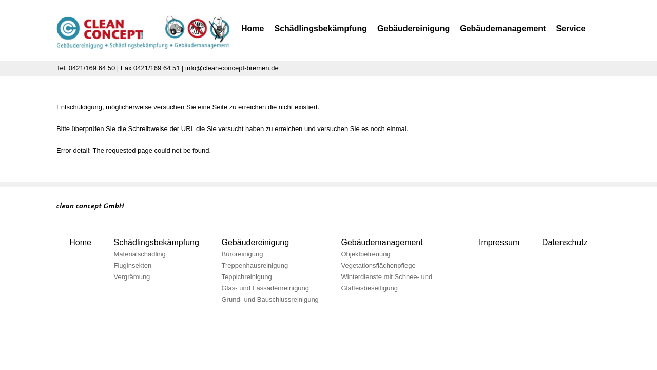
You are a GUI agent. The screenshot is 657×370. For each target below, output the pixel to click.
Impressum (499, 242)
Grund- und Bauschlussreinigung (270, 299)
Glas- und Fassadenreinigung (266, 288)
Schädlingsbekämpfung (320, 28)
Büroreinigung (242, 254)
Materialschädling (140, 254)
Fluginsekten (133, 265)
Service (570, 28)
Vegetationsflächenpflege (378, 265)
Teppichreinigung (247, 277)
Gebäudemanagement (503, 28)
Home (252, 28)
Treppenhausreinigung (255, 265)
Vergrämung (132, 277)
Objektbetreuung (365, 254)
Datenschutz (565, 242)
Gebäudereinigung (413, 28)
